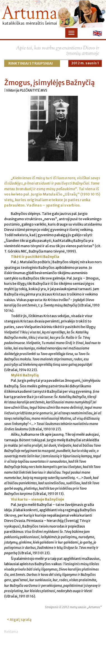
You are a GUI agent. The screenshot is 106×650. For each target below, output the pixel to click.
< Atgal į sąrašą (19, 619)
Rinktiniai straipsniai (30, 63)
